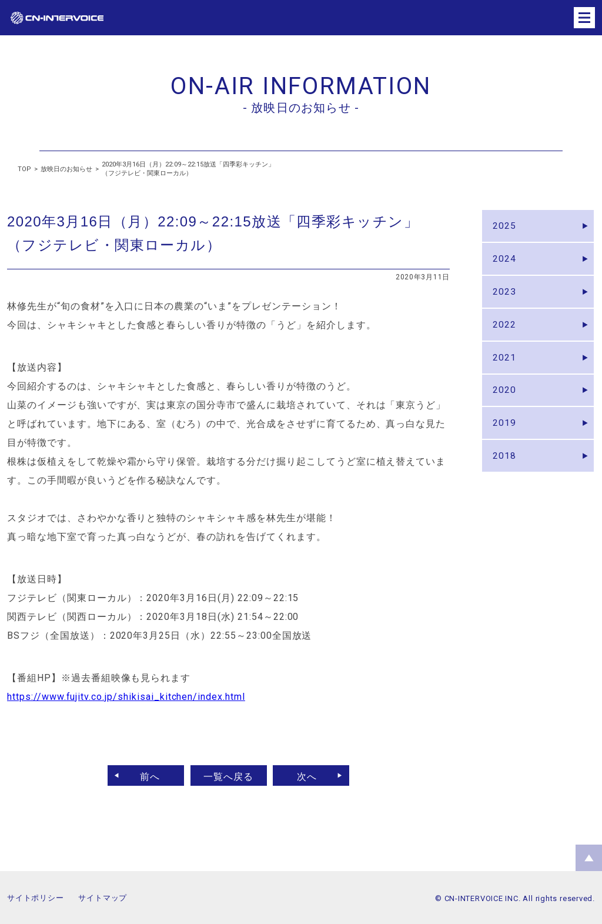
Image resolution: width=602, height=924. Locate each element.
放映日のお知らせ (66, 169)
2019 (505, 442)
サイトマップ (102, 897)
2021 (505, 370)
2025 (505, 227)
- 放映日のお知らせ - (301, 108)
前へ (146, 775)
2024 (505, 263)
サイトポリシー (35, 897)
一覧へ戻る (228, 775)
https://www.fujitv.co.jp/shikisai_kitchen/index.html (126, 696)
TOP (24, 169)
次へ (311, 775)
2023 (505, 299)
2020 (505, 406)
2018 (505, 478)
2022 (505, 335)
